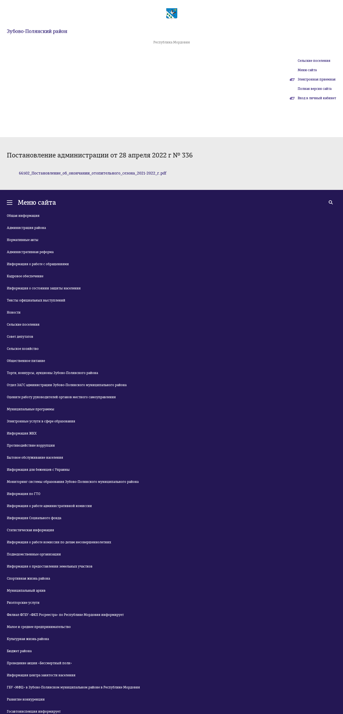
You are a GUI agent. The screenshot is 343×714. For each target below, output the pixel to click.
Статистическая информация (30, 530)
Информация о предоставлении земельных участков (49, 566)
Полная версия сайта (314, 89)
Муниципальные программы (30, 409)
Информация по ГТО (23, 494)
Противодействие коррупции (31, 445)
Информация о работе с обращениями (38, 264)
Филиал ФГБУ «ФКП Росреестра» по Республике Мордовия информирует (65, 615)
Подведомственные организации (34, 554)
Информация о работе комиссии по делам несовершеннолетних (59, 542)
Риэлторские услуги (23, 603)
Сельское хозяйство (23, 349)
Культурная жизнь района (28, 639)
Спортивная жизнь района (28, 578)
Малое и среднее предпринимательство (39, 627)
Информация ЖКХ (21, 433)
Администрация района (26, 228)
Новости (14, 312)
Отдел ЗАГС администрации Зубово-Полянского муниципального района (66, 385)
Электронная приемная (317, 79)
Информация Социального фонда (34, 518)
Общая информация (23, 216)
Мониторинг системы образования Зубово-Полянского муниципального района (73, 482)
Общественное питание (26, 361)
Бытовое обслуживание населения (35, 458)
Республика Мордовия (171, 42)
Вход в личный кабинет (317, 98)
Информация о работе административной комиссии (49, 506)
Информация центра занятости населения (41, 675)
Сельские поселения (314, 61)
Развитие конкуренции (26, 699)
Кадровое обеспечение (25, 276)
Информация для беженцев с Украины (38, 470)
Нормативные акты (22, 240)
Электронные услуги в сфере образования (41, 421)
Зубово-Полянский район (37, 31)
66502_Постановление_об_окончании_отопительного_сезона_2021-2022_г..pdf (92, 173)
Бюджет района (19, 651)
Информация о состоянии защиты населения (44, 288)
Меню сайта (307, 70)
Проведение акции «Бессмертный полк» (39, 663)
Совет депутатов (20, 337)
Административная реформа (30, 252)
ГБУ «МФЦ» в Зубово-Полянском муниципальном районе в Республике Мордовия (73, 687)
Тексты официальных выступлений (36, 300)
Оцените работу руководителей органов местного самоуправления (61, 397)
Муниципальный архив (26, 591)
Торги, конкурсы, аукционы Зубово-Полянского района (52, 373)
